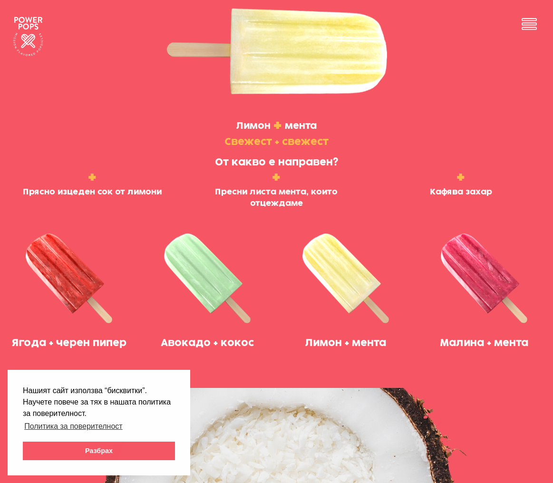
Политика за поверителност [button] (73, 426)
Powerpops (28, 36)
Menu (529, 24)
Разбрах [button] (99, 450)
